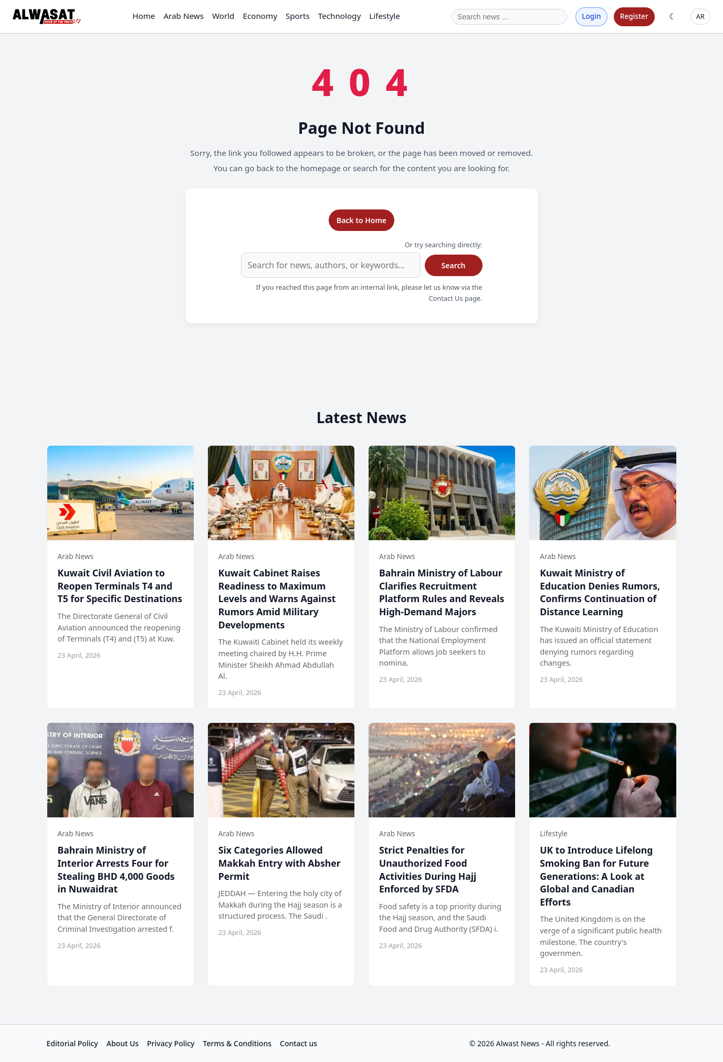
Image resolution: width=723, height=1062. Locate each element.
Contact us (298, 1043)
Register (634, 16)
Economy (260, 15)
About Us (123, 1043)
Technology (339, 15)
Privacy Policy (170, 1043)
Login (591, 16)
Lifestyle (384, 15)
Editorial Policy (72, 1043)
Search (454, 265)
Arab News (183, 15)
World (223, 15)
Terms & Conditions (237, 1043)
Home (143, 15)
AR (700, 16)
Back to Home (361, 220)
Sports (298, 15)
